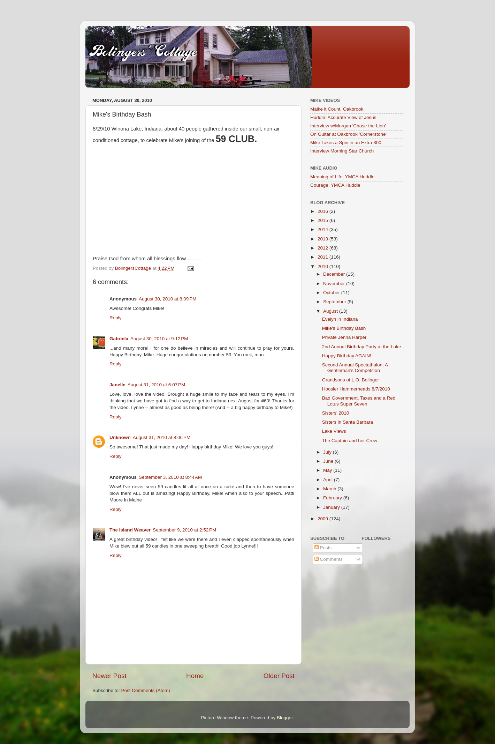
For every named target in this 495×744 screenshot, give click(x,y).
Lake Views (334, 431)
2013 (323, 238)
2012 (323, 248)
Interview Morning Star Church (342, 151)
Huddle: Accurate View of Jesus (343, 117)
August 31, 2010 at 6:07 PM (156, 384)
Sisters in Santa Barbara (347, 422)
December (334, 274)
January (332, 507)
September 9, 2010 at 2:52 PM (184, 530)
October (332, 292)
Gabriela (118, 338)
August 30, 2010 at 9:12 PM (159, 338)
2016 (323, 211)
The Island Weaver (130, 530)
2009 (323, 518)
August (331, 311)
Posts (323, 547)
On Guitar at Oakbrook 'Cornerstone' (348, 134)
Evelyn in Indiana (340, 319)
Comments (328, 559)
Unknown (120, 437)
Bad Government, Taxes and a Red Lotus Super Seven (359, 400)
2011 (323, 257)
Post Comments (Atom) (145, 690)
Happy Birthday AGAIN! (346, 355)
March (330, 488)
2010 (323, 266)
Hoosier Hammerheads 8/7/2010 (356, 389)
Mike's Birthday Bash (344, 328)
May (328, 470)
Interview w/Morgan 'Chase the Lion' (348, 125)
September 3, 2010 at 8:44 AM (170, 477)
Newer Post (109, 675)
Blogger (285, 717)
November (334, 283)
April (328, 479)
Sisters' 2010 (335, 413)
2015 (323, 220)
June (329, 461)
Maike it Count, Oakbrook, (337, 109)
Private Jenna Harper (344, 337)
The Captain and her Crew (349, 440)
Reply (115, 317)
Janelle (117, 384)
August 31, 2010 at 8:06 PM (162, 437)
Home (195, 675)
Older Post (279, 675)
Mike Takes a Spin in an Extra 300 (345, 142)
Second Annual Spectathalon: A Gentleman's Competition (355, 367)
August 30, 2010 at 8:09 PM (168, 299)
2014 (323, 229)
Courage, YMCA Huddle (335, 185)
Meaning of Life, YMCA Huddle (342, 176)
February (333, 497)
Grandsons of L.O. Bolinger (350, 379)
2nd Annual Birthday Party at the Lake (361, 346)
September (335, 301)
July (328, 452)
